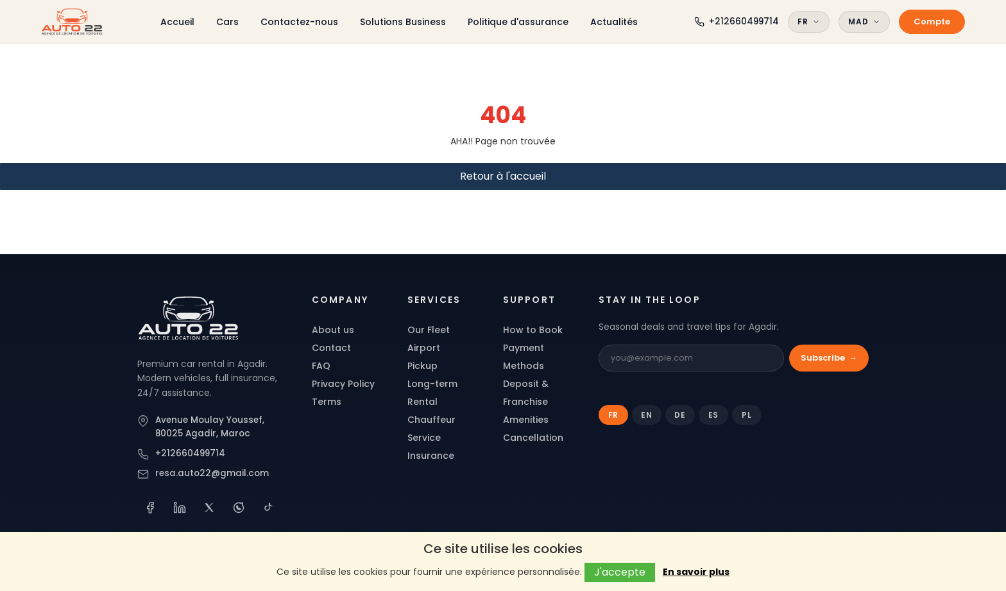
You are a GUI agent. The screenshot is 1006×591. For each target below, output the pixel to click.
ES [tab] (713, 414)
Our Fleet (428, 329)
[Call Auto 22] (736, 21)
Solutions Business (403, 21)
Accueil (177, 21)
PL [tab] (747, 414)
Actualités (614, 21)
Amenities (526, 419)
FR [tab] (613, 414)
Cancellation (533, 437)
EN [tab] (646, 414)
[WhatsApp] (239, 507)
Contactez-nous (299, 21)
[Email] (691, 358)
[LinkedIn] (179, 507)
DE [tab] (680, 414)
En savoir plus (696, 571)
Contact (331, 347)
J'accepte (619, 572)
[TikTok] (268, 507)
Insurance (430, 455)
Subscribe (829, 358)
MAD (864, 21)
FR (808, 21)
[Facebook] (150, 507)
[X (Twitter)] (209, 507)
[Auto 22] (188, 318)
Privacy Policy (343, 383)
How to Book (533, 329)
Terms (326, 401)
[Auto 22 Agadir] (72, 22)
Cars (227, 21)
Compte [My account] (932, 21)
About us (333, 329)
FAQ (321, 365)
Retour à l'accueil (503, 176)
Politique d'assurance (518, 21)
